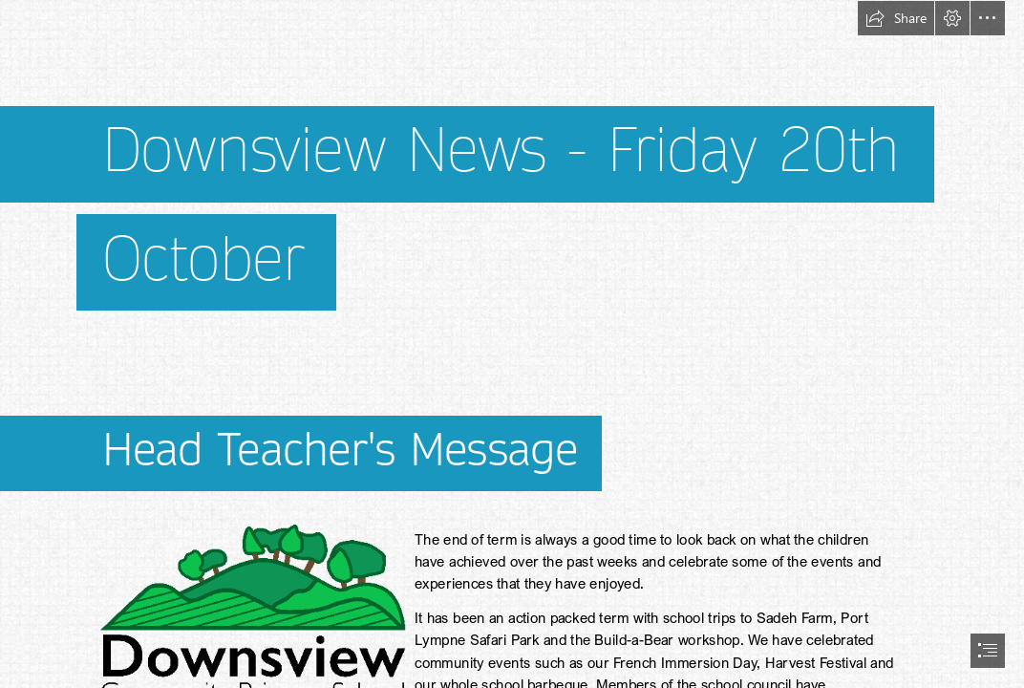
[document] (512, 344)
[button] (896, 18)
